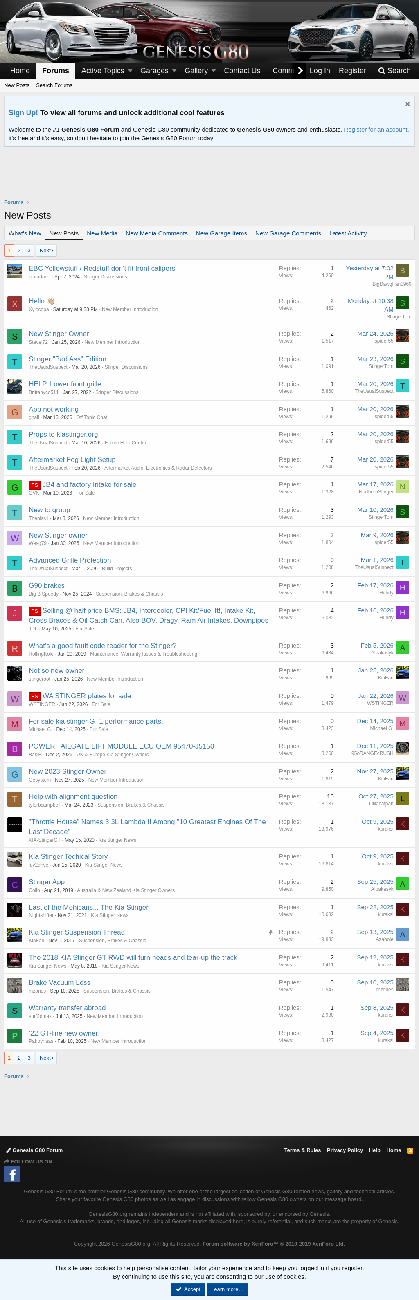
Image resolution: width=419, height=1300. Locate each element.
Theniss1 (39, 518)
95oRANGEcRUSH (372, 753)
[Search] (394, 71)
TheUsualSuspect (48, 367)
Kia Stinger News (118, 840)
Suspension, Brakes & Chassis (129, 594)
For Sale (86, 493)
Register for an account (375, 129)
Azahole (384, 939)
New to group (49, 510)
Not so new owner (57, 671)
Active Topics (102, 71)
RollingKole (41, 654)
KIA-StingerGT (45, 840)
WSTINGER (42, 704)
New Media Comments (157, 233)
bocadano (40, 277)
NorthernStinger (375, 492)
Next (45, 250)
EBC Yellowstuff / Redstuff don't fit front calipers (102, 268)
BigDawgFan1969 (391, 284)
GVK (34, 493)
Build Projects (117, 569)
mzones (37, 991)
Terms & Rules (302, 1150)
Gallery (196, 71)
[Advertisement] (209, 177)
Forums (55, 71)
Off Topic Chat (92, 417)
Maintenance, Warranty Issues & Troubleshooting (144, 654)
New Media (102, 233)
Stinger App (47, 882)
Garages (154, 71)
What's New (25, 233)
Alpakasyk (382, 653)
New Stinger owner (58, 535)
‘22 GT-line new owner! (64, 1033)
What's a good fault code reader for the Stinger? (103, 646)
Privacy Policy (345, 1150)
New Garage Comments (288, 233)
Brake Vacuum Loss (60, 982)
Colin (34, 890)
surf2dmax (40, 1016)
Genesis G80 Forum (34, 1150)
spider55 (383, 341)
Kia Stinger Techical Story (68, 857)
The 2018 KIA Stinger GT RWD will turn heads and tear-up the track (133, 958)
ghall (34, 417)
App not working (54, 409)
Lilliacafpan (381, 804)
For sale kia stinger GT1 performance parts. (96, 721)
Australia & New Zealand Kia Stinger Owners (126, 890)
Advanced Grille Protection (70, 560)
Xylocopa (39, 309)
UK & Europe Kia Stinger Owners (113, 755)
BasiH (35, 755)
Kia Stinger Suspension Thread (77, 932)
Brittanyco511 (44, 392)
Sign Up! (23, 113)
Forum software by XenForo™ (274, 1244)
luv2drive (39, 865)
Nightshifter (41, 915)
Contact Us (242, 71)
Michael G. (40, 729)
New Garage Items (221, 233)
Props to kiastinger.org (63, 434)
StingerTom (398, 317)
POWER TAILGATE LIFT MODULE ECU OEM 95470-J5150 (121, 746)
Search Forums (54, 85)
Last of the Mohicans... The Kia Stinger (89, 907)
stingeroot (40, 679)
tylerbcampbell (45, 805)
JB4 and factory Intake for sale (90, 485)
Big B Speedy (44, 594)
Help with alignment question (73, 796)
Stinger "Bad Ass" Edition (68, 359)
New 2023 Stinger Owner (68, 772)
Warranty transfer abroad (67, 1008)
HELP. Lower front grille (65, 384)
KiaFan (385, 678)
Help (375, 1150)
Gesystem (40, 780)
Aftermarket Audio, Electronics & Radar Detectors (158, 468)
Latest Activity (348, 233)
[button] (130, 71)
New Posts (16, 85)
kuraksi (385, 829)
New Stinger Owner (59, 334)
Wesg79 (38, 543)
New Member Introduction (130, 309)
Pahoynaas (41, 1041)
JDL (33, 629)
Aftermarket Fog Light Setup (72, 460)
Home (20, 71)
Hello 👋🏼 (42, 301)
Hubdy (386, 593)
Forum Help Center (125, 443)
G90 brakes (47, 585)
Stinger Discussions (105, 277)
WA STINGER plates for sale (87, 696)
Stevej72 (38, 342)
